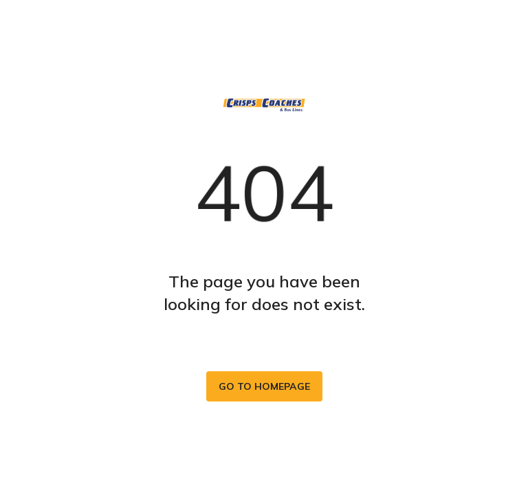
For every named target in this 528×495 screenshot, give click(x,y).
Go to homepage (264, 386)
